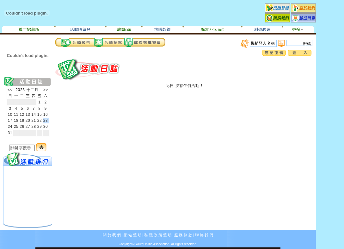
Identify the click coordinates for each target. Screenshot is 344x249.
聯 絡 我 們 (204, 235)
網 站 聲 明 (133, 235)
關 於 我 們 (112, 235)
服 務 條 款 (183, 235)
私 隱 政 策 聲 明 (158, 235)
